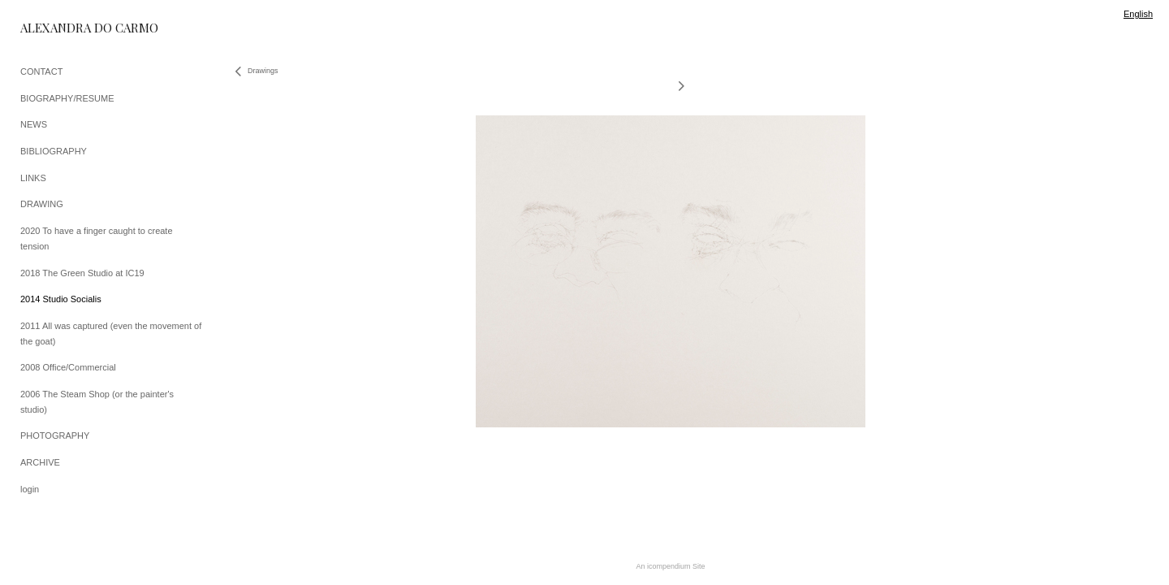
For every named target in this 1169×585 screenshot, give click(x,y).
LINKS (33, 178)
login (29, 489)
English (1138, 14)
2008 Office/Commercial (68, 367)
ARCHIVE (40, 462)
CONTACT (41, 71)
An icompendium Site (670, 566)
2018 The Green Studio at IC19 (82, 273)
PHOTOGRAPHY (54, 435)
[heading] (60, 28)
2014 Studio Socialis (60, 299)
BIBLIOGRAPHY (53, 151)
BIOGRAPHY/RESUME (67, 98)
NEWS (33, 124)
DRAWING (41, 204)
